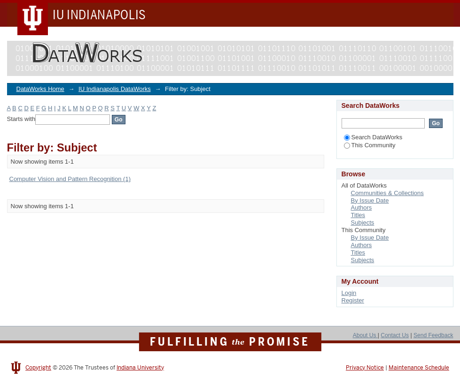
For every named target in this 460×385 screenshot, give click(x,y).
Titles (358, 215)
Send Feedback (433, 335)
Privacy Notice (365, 367)
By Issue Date (370, 200)
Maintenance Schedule (419, 367)
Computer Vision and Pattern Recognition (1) (70, 178)
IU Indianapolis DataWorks (114, 88)
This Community (370, 145)
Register (353, 300)
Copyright (38, 367)
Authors (361, 207)
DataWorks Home (40, 88)
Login (349, 292)
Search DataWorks (373, 137)
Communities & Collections (387, 192)
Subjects (362, 222)
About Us (365, 335)
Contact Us (395, 335)
